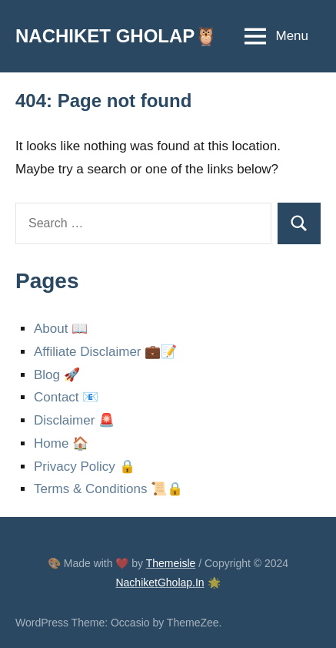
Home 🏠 (61, 443)
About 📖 (61, 328)
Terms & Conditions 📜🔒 (108, 489)
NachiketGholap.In (159, 582)
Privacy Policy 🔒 (84, 466)
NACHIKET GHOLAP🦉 (116, 35)
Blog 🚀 (57, 375)
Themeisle (171, 563)
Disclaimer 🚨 (74, 420)
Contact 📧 (66, 397)
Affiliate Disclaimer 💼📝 (105, 351)
